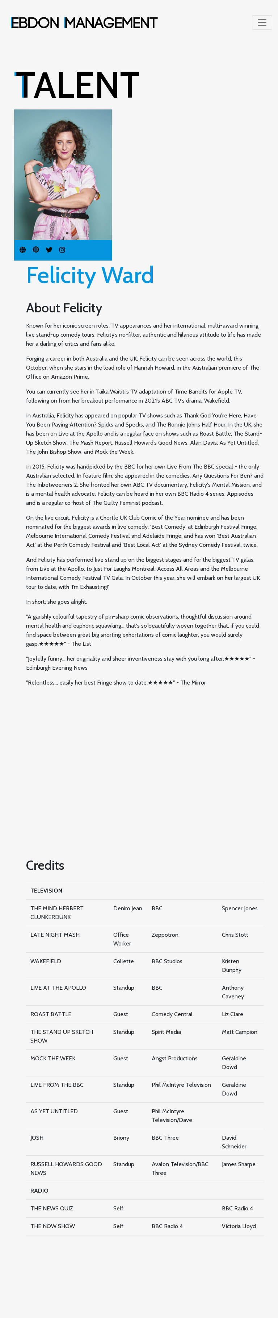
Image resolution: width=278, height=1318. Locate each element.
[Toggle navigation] (262, 22)
